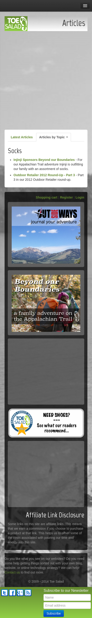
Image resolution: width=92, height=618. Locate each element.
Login (80, 197)
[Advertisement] (46, 79)
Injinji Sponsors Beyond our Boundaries (44, 160)
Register (66, 197)
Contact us (12, 572)
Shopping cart (46, 197)
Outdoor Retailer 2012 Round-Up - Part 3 (44, 175)
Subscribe (53, 613)
